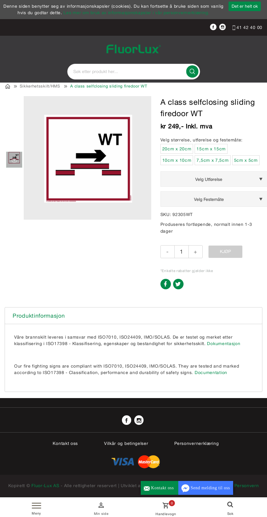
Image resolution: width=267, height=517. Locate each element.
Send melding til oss (205, 488)
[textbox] (133, 71)
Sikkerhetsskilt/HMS (40, 86)
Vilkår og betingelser (126, 443)
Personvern (246, 485)
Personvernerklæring (196, 443)
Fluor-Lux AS (45, 485)
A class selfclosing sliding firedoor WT (108, 86)
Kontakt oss (65, 443)
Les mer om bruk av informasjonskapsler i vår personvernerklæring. (136, 12)
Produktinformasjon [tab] (39, 315)
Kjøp (225, 251)
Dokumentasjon (223, 343)
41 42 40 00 (247, 27)
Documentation (211, 372)
